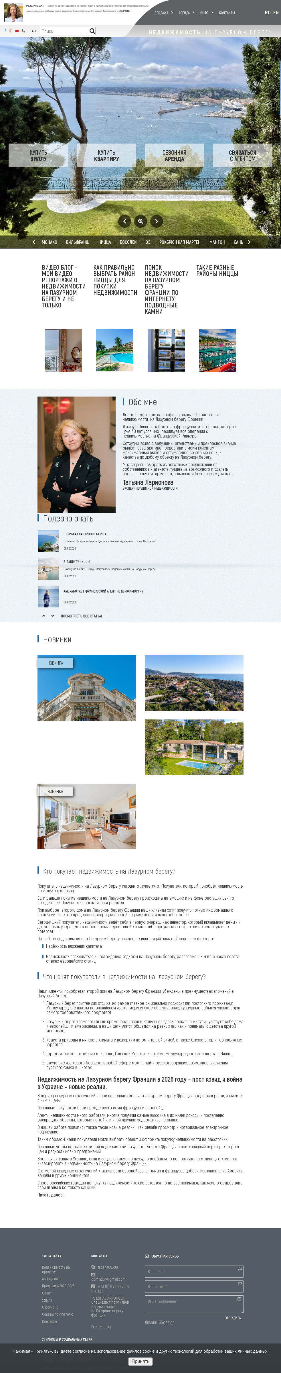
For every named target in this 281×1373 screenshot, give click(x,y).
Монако (49, 242)
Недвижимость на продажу (56, 1269)
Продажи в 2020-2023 (58, 1285)
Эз (148, 242)
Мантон (217, 242)
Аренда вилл (51, 1278)
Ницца (104, 242)
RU (268, 12)
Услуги (47, 1300)
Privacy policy (101, 1326)
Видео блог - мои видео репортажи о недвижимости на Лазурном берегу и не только (64, 286)
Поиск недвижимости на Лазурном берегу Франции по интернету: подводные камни (167, 289)
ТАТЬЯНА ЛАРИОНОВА (34, 5)
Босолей (128, 242)
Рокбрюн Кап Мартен (180, 242)
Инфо (206, 12)
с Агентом (242, 155)
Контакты (227, 12)
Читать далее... (51, 1194)
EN (276, 12)
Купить (38, 155)
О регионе (50, 1307)
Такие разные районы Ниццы (217, 270)
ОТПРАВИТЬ (233, 1318)
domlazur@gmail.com (108, 1279)
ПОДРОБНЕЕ (124, 10)
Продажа (164, 12)
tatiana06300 (108, 1267)
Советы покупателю (57, 1314)
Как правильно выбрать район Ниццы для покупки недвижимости (115, 279)
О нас (46, 1292)
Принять (141, 1361)
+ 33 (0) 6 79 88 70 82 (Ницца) (110, 1288)
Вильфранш (78, 242)
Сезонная (175, 155)
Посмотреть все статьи (81, 615)
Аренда (186, 12)
